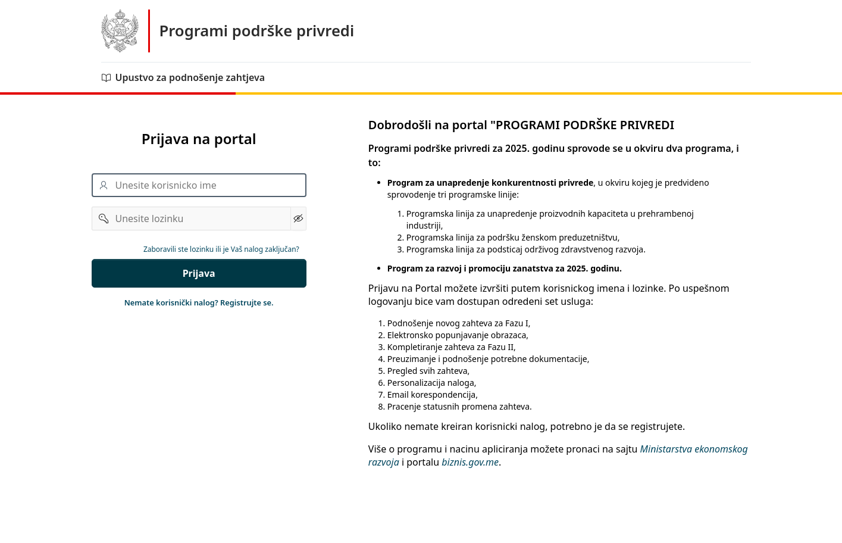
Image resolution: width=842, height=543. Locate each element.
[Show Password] (298, 218)
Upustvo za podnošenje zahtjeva (183, 77)
